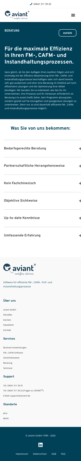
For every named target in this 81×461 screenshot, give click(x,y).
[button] (73, 15)
